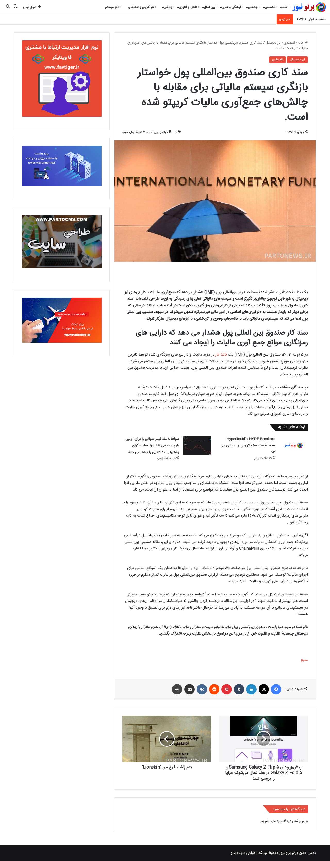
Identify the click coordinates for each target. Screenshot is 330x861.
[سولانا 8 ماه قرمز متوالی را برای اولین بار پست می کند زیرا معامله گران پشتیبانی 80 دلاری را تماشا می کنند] (197, 445)
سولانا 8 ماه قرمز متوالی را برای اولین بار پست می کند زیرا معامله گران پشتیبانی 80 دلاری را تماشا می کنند (152, 445)
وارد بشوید (268, 821)
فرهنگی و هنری (232, 7)
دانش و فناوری (189, 7)
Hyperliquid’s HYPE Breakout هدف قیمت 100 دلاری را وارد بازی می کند (247, 445)
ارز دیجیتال (273, 43)
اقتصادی (271, 7)
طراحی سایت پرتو (243, 853)
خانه (285, 7)
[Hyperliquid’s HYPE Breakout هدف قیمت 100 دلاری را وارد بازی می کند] (293, 445)
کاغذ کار (221, 354)
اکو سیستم (112, 7)
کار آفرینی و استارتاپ (142, 7)
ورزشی (169, 7)
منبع (304, 660)
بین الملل (210, 7)
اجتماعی (254, 7)
